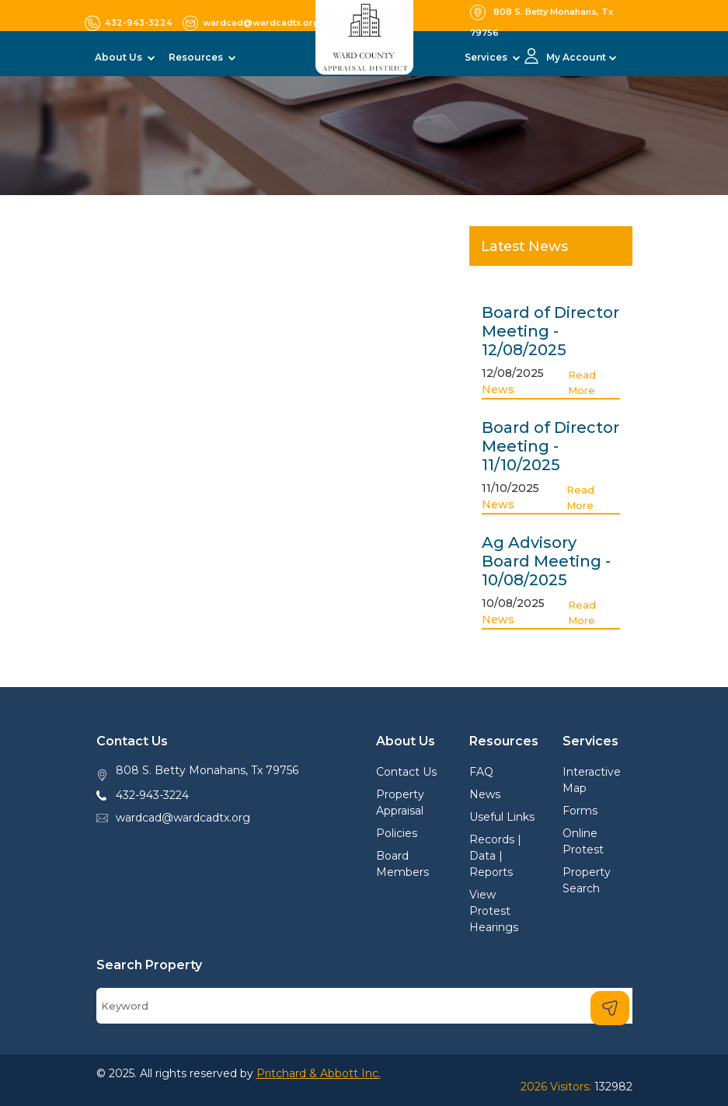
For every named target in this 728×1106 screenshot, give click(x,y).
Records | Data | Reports (495, 855)
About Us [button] (120, 57)
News (498, 389)
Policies (396, 833)
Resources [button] (197, 57)
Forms (580, 811)
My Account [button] (576, 57)
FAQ (481, 772)
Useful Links (502, 817)
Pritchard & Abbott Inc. (318, 1073)
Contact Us (406, 772)
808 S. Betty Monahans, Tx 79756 (207, 770)
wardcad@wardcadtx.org (183, 818)
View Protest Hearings (493, 911)
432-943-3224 (152, 795)
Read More (582, 382)
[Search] (364, 1006)
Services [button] (487, 57)
